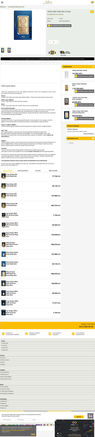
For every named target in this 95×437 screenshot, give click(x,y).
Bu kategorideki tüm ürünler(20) (55, 14)
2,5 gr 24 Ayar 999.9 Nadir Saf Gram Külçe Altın (12, 303)
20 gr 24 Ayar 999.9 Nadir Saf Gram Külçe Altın (12, 283)
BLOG (1, 384)
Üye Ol (2, 362)
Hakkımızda (4, 401)
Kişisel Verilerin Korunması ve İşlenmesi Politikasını (15, 429)
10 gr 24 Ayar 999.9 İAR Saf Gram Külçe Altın (12, 225)
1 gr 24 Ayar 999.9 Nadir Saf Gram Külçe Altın (11, 312)
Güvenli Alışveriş (5, 372)
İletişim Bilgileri (5, 405)
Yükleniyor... (71, 143)
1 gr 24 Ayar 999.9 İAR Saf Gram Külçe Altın (12, 215)
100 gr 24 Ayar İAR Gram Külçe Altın (11, 204)
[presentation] (59, 417)
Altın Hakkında (4, 386)
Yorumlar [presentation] (38, 170)
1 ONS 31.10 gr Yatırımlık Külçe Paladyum (79, 98)
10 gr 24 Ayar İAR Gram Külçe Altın (11, 185)
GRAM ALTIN (3, 6)
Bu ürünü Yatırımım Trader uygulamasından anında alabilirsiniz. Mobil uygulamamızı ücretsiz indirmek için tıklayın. (47, 59)
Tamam (33, 434)
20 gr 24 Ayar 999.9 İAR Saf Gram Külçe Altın (12, 234)
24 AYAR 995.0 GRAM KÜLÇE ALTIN (16, 6)
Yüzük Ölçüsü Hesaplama (7, 391)
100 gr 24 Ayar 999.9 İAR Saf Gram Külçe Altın (12, 244)
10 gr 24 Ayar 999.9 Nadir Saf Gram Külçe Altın (12, 293)
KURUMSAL (3, 399)
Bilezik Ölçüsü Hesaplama (7, 393)
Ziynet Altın (5, 350)
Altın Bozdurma (5, 374)
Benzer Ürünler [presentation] (7, 170)
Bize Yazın (3, 408)
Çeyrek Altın (5, 343)
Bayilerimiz (3, 403)
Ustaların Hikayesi (72, 129)
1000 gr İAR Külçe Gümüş (79, 70)
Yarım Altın (5, 347)
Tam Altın (4, 345)
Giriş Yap (3, 357)
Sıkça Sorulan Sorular (6, 379)
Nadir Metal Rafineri (64, 21)
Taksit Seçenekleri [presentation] (23, 170)
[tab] (7, 170)
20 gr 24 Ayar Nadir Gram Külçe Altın (12, 253)
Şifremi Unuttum (5, 360)
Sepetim (3, 364)
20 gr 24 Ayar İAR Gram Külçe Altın (11, 195)
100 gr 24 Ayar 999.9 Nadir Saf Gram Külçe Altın (11, 273)
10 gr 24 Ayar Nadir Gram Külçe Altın (12, 263)
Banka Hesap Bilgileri (6, 376)
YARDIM (2, 370)
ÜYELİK (2, 355)
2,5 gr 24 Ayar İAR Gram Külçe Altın (11, 175)
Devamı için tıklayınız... (89, 133)
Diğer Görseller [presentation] (53, 170)
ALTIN (3, 341)
